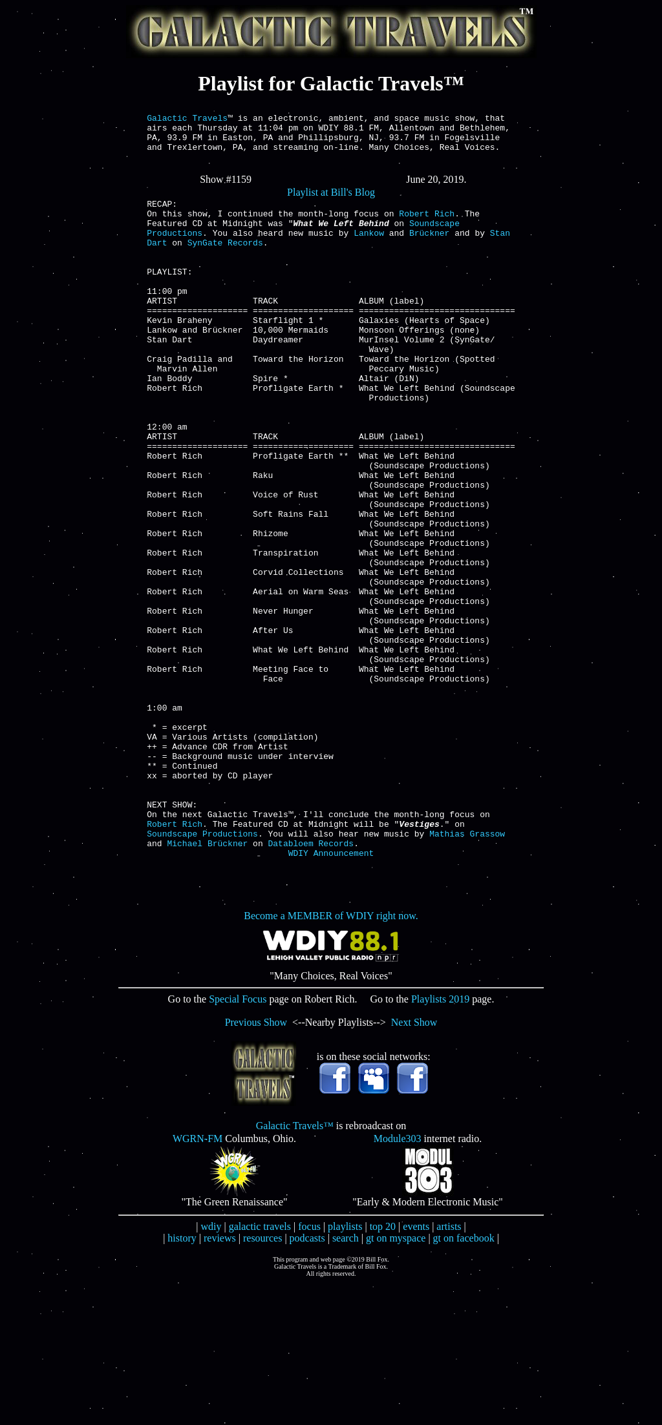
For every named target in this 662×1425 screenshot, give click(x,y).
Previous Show (256, 1163)
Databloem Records (311, 982)
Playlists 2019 (440, 1140)
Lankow (369, 250)
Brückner (429, 250)
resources (262, 1379)
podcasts (307, 1379)
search (345, 1379)
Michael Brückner (207, 982)
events (416, 1367)
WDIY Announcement (331, 994)
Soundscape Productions (202, 971)
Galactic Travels (187, 119)
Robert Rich (426, 227)
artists (448, 1367)
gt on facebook (464, 1379)
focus (309, 1367)
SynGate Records (225, 261)
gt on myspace (395, 1379)
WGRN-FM (197, 1279)
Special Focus (237, 1140)
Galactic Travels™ (295, 1267)
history (181, 1379)
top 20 (383, 1367)
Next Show (414, 1163)
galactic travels (260, 1367)
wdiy (210, 1367)
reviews (220, 1379)
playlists (345, 1367)
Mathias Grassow (467, 971)
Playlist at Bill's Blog (331, 201)
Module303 (398, 1279)
